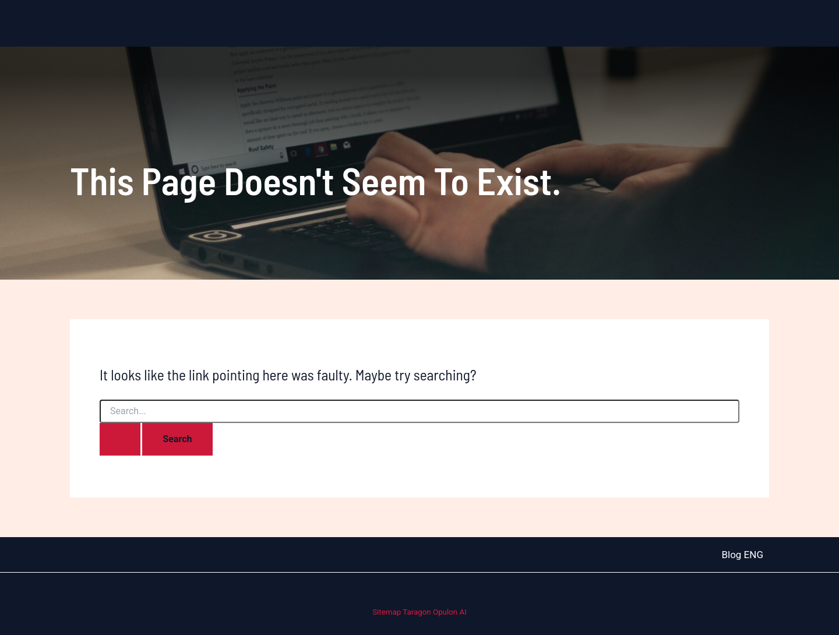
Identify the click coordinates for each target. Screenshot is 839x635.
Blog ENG (742, 554)
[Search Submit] (120, 439)
